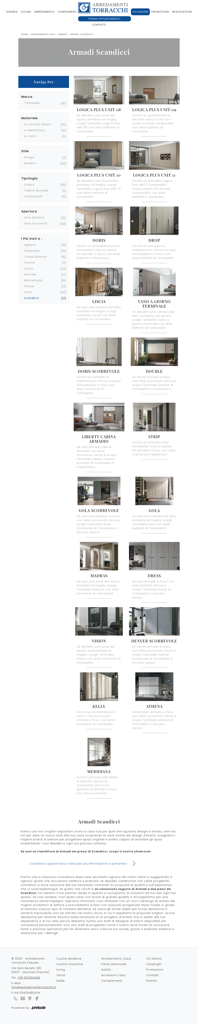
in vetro (30, 136)
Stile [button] (25, 151)
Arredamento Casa (43, 34)
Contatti (99, 25)
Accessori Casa (113, 975)
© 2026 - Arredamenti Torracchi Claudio (28, 961)
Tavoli (60, 975)
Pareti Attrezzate (114, 964)
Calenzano (32, 251)
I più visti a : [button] (31, 238)
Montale (30, 274)
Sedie (60, 981)
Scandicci (31, 298)
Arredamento (44, 12)
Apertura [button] (29, 211)
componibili (33, 196)
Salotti (106, 970)
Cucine (26, 12)
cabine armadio (36, 190)
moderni (30, 163)
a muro (29, 184)
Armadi (62, 34)
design (29, 157)
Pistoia (29, 286)
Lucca (28, 268)
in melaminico (34, 130)
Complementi (67, 12)
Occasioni (140, 12)
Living (60, 970)
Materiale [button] (29, 118)
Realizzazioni (182, 12)
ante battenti (34, 217)
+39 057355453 (28, 978)
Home (24, 34)
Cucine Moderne (69, 959)
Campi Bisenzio (35, 257)
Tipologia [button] (29, 178)
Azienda (12, 12)
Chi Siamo (154, 959)
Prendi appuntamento (104, 18)
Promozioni (160, 12)
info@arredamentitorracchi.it (33, 987)
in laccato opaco (37, 124)
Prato (28, 292)
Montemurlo (33, 280)
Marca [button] (26, 97)
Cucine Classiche (69, 964)
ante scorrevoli (35, 223)
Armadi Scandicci (81, 34)
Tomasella (32, 103)
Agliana (29, 245)
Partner (151, 981)
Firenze (29, 262)
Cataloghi (153, 964)
